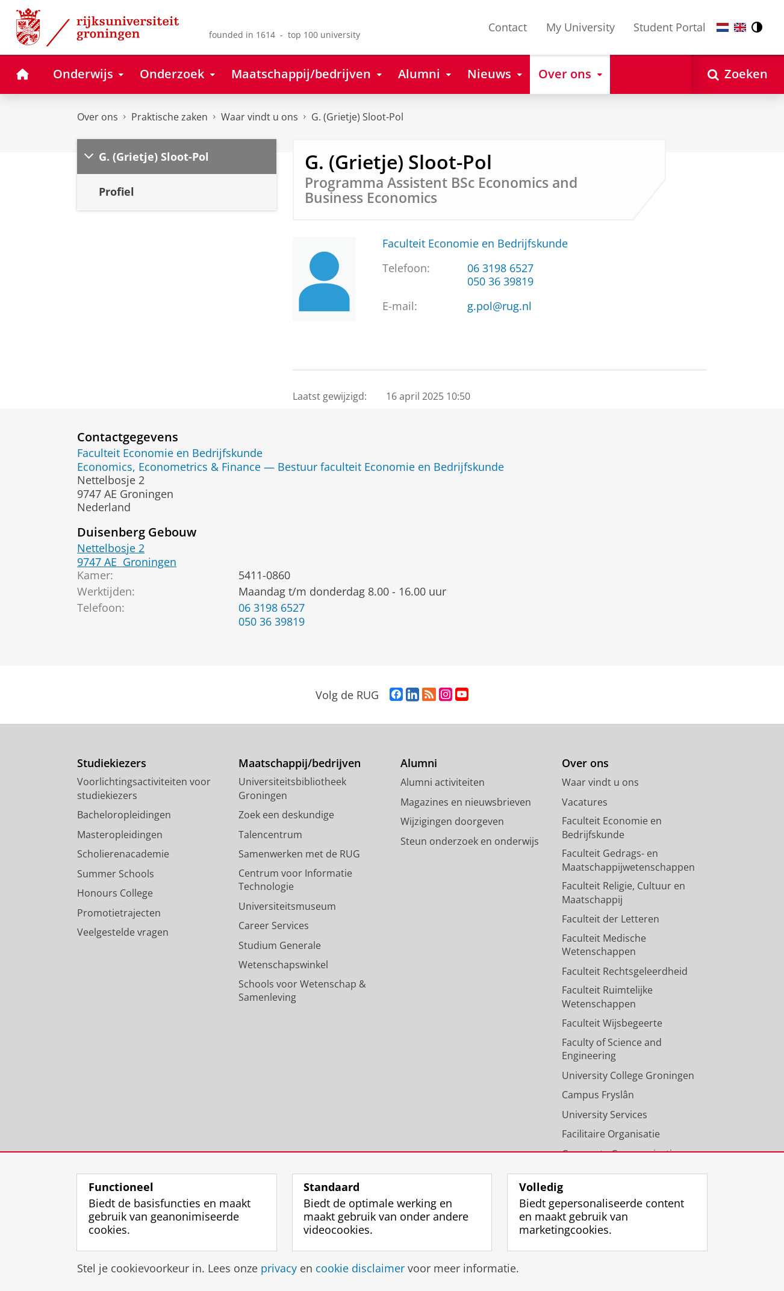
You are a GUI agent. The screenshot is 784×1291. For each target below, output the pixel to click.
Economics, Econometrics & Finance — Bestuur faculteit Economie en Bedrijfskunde (290, 466)
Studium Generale (279, 945)
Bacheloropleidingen (124, 814)
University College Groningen (628, 1075)
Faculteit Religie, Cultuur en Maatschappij (623, 892)
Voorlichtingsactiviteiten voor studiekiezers (144, 788)
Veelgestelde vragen (123, 932)
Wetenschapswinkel (283, 964)
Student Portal (669, 27)
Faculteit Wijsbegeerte (612, 1023)
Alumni (418, 763)
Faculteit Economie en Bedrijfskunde (475, 243)
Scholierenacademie (123, 853)
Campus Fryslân (598, 1094)
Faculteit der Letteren (610, 918)
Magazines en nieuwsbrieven (465, 802)
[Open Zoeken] (737, 74)
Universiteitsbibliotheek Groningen (292, 788)
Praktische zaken (169, 116)
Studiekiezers (111, 763)
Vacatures (585, 802)
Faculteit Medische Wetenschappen (604, 945)
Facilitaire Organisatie (611, 1133)
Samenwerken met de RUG (299, 853)
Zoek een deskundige (286, 814)
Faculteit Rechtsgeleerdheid (625, 971)
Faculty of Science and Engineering (612, 1049)
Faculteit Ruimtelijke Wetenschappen (607, 996)
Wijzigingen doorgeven (452, 821)
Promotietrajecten (119, 912)
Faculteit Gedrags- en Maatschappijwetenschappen (628, 860)
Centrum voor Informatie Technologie (295, 880)
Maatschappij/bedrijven (299, 763)
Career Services (273, 925)
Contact (507, 27)
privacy (279, 1268)
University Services (604, 1114)
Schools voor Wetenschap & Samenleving (302, 990)
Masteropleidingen (120, 834)
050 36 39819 (500, 281)
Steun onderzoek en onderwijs (469, 841)
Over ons (97, 116)
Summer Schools (115, 873)
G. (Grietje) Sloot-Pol (357, 116)
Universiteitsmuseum (287, 906)
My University (580, 27)
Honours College (115, 893)
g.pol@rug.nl (499, 306)
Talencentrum (270, 834)
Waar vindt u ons (259, 116)
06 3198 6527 (500, 268)
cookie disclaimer (360, 1268)
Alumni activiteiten (442, 782)
